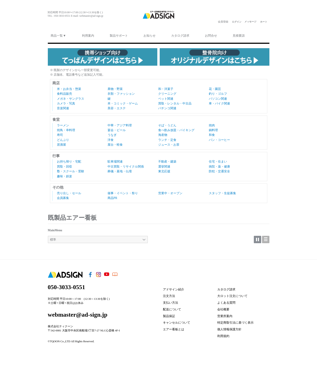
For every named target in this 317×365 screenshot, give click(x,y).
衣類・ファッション (121, 92)
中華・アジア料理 (120, 123)
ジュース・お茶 (168, 143)
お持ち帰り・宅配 (69, 160)
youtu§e (67, 21)
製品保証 (169, 314)
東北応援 (164, 169)
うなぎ (112, 133)
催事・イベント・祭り (123, 191)
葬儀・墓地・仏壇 (120, 169)
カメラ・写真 (66, 102)
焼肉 (212, 123)
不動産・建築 (167, 160)
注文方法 (169, 294)
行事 (56, 154)
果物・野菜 (115, 87)
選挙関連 (164, 165)
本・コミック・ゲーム (123, 102)
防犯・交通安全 (219, 169)
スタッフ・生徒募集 (222, 191)
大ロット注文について (232, 294)
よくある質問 (226, 301)
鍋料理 (213, 128)
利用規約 (223, 334)
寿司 (60, 133)
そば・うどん (167, 123)
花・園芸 (215, 87)
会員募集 (63, 196)
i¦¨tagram (58, 21)
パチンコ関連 (167, 106)
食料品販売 (64, 92)
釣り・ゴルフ (218, 92)
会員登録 (223, 21)
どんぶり (63, 138)
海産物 (162, 133)
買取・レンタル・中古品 (174, 102)
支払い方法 (170, 301)
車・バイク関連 (219, 102)
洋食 (111, 138)
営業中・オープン (170, 191)
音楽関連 (63, 106)
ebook (76, 21)
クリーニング (167, 92)
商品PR (112, 196)
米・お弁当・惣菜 (69, 87)
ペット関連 (165, 97)
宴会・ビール (117, 128)
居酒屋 (61, 143)
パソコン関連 (218, 97)
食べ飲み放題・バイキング (176, 128)
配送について (172, 308)
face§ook (50, 21)
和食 (212, 133)
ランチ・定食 (167, 138)
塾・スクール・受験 (70, 169)
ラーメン (63, 123)
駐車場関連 (115, 160)
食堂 (56, 118)
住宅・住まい (218, 160)
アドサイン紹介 (173, 288)
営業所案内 (224, 314)
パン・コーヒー (219, 138)
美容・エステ (117, 106)
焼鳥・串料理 (66, 128)
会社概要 (223, 308)
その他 (57, 186)
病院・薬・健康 (219, 165)
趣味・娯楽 (64, 174)
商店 (56, 82)
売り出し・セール (69, 191)
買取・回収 (64, 165)
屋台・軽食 (115, 143)
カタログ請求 (226, 288)
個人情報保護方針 (229, 327)
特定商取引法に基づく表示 (235, 321)
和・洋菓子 (165, 87)
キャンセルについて (176, 321)
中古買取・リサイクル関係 (126, 165)
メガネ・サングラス (70, 97)
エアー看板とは (173, 327)
